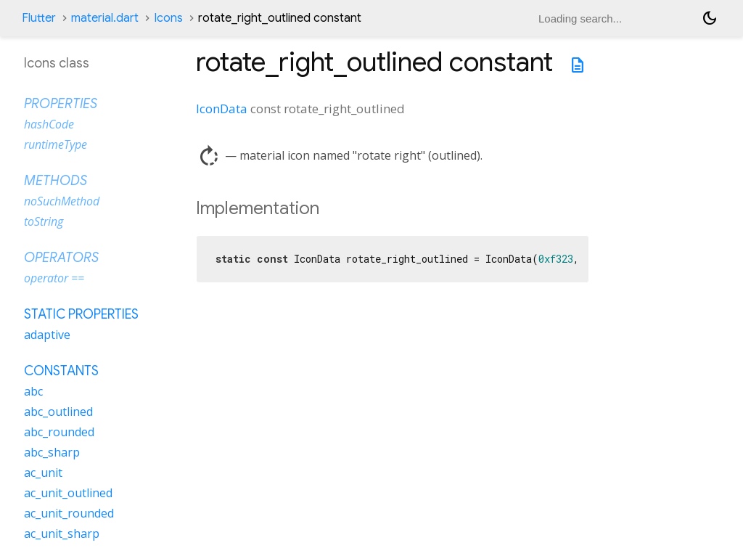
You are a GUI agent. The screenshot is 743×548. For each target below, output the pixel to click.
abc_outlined (58, 412)
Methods (55, 181)
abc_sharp (52, 452)
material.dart (105, 18)
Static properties (81, 314)
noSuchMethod (61, 201)
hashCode (49, 124)
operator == (54, 278)
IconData (221, 108)
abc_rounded (59, 432)
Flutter (39, 18)
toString (43, 221)
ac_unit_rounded (69, 513)
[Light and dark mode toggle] (709, 18)
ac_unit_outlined (68, 493)
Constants (61, 371)
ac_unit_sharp (61, 533)
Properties (60, 104)
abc (33, 391)
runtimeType (55, 144)
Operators (61, 258)
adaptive (47, 335)
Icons (168, 18)
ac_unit (43, 472)
